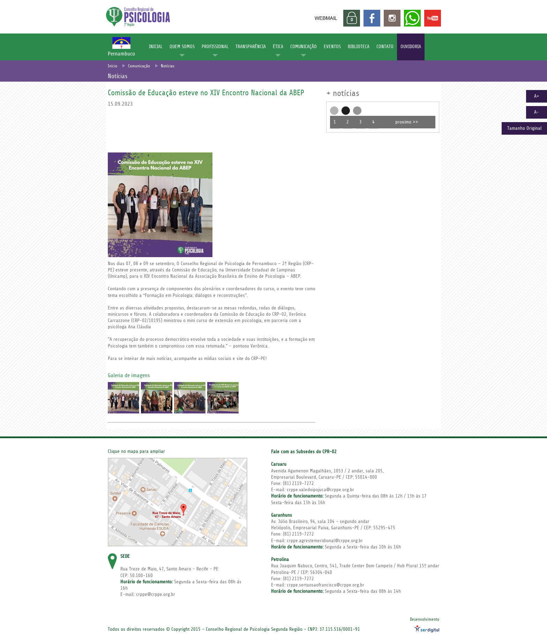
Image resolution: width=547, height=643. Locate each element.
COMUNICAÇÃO (303, 47)
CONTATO (385, 47)
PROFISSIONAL (215, 47)
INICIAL (156, 47)
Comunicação (139, 66)
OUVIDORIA (410, 47)
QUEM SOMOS (182, 47)
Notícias (167, 66)
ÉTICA (278, 47)
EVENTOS (332, 47)
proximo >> (406, 122)
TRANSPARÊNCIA (250, 47)
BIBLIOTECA (358, 47)
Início (112, 66)
